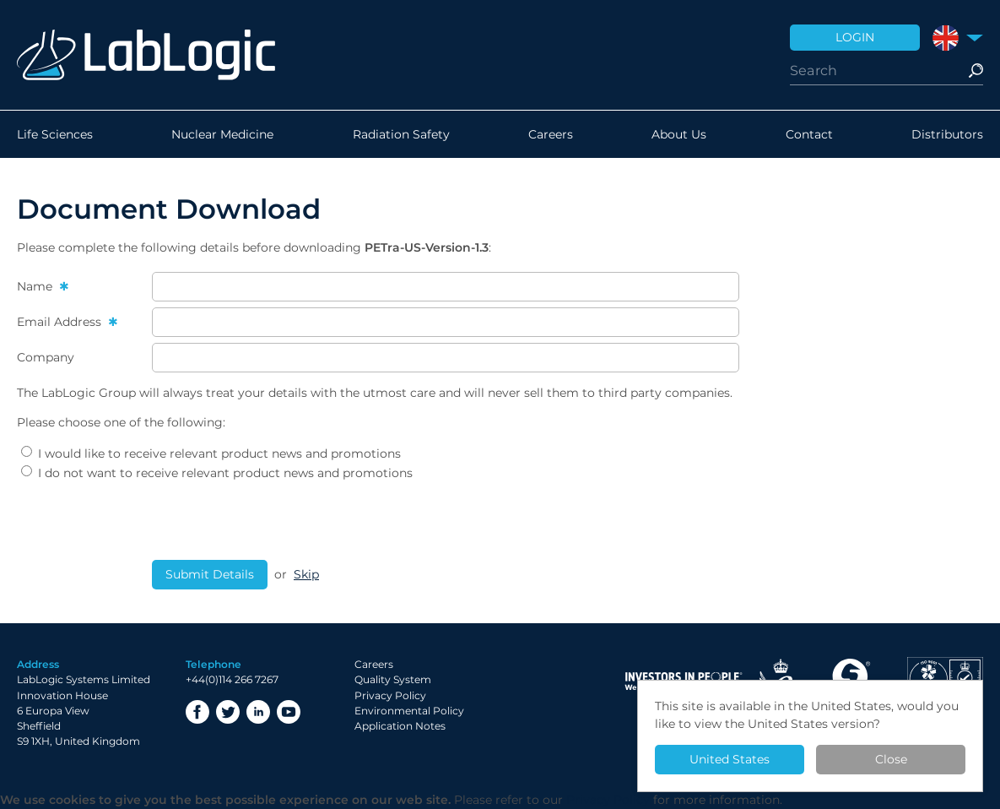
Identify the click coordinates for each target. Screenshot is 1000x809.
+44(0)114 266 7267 (232, 679)
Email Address (61, 321)
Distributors (947, 134)
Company (45, 357)
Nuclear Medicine (222, 134)
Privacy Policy (390, 695)
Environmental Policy (409, 710)
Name (36, 286)
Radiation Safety (401, 134)
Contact (809, 134)
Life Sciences (55, 134)
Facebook (197, 712)
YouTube (288, 712)
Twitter (228, 712)
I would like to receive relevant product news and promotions (211, 453)
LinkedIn (258, 712)
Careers (550, 134)
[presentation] (280, 521)
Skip (306, 574)
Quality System (392, 679)
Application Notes (400, 725)
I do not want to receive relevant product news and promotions (217, 473)
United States (729, 759)
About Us (678, 134)
